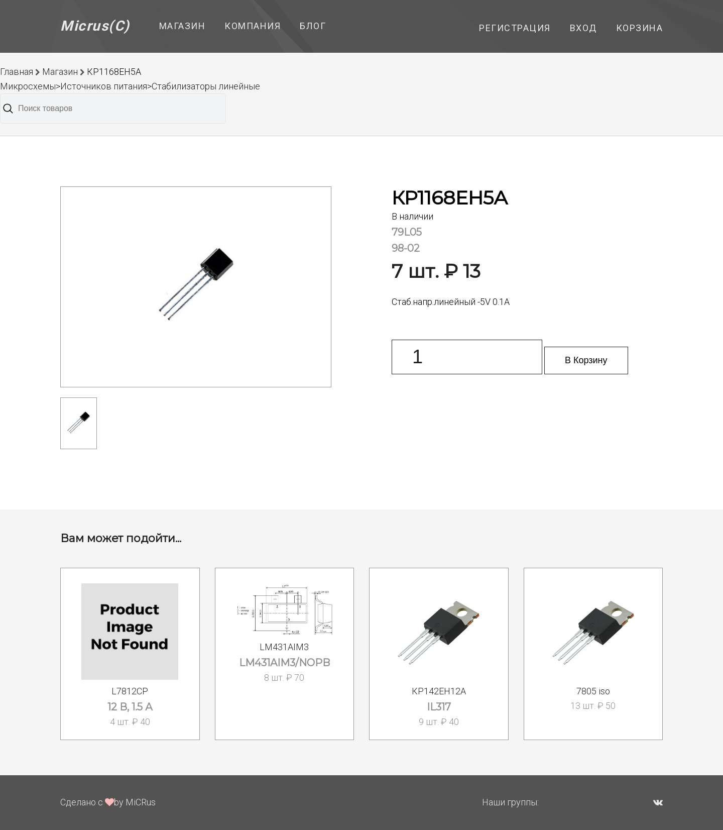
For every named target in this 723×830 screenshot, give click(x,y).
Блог (313, 26)
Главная (16, 71)
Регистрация (515, 28)
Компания (252, 26)
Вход (583, 28)
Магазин (182, 26)
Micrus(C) (95, 26)
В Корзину (586, 360)
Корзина (639, 28)
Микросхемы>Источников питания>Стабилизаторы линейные (130, 86)
